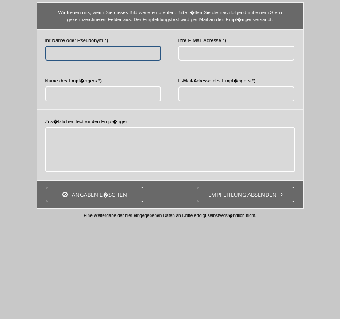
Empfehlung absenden (242, 194)
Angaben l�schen (99, 194)
